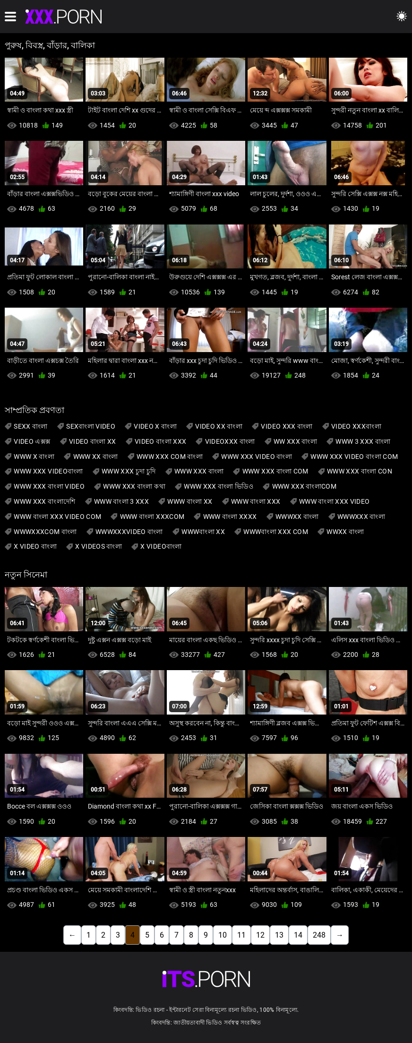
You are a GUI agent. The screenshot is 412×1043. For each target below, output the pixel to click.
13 (279, 935)
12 (260, 935)
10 (222, 935)
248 (319, 935)
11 (241, 935)
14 (298, 935)
